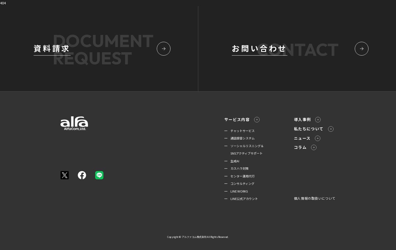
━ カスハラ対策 (236, 168)
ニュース (307, 138)
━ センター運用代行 (239, 176)
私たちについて (314, 129)
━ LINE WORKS (236, 191)
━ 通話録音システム (239, 138)
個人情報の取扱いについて (315, 198)
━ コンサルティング (239, 183)
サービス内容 (242, 119)
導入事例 (307, 119)
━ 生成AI (231, 161)
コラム (305, 147)
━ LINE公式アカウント (241, 198)
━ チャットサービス (239, 130)
